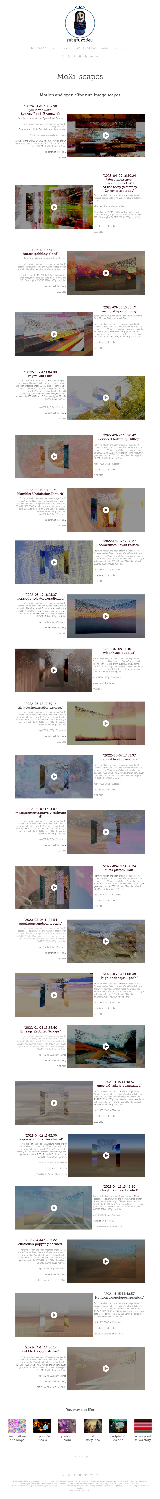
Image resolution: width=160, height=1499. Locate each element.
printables (100, 1486)
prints (65, 48)
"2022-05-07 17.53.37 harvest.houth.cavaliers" (119, 757)
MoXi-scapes (116, 1484)
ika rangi (25, 1484)
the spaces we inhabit (126, 1486)
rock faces (110, 1486)
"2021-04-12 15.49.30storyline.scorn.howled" (119, 1188)
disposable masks (97, 1481)
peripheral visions (52, 1486)
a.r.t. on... (122, 48)
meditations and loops (99, 1484)
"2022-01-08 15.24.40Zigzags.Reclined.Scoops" (40, 1029)
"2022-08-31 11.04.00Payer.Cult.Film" (40, 374)
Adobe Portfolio (85, 1490)
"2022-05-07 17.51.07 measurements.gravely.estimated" (40, 812)
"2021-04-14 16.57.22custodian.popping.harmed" (40, 1242)
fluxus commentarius (138, 1481)
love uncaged (66, 1484)
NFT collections (42, 48)
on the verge (37, 1486)
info (105, 48)
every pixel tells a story (117, 1481)
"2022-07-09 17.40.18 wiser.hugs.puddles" (119, 651)
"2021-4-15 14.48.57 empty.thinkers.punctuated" (119, 1083)
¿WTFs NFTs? (85, 48)
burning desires (66, 1481)
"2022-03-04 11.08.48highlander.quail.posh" (119, 976)
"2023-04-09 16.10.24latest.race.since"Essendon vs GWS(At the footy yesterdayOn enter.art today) (119, 183)
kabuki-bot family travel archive (44, 1484)
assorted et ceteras (33, 1481)
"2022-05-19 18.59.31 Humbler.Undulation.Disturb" (40, 492)
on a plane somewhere (20, 1486)
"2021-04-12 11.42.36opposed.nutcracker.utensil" (41, 1137)
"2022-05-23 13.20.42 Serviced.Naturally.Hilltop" (119, 437)
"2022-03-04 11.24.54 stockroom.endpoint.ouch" (40, 921)
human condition (81, 1484)
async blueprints (51, 1481)
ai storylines (18, 1481)
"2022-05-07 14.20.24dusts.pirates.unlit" (119, 868)
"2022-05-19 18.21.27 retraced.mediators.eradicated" (40, 596)
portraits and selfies (85, 1486)
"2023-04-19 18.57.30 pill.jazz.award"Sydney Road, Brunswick (40, 110)
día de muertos (81, 1481)
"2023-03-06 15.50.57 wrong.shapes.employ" (119, 309)
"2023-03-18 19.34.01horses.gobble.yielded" (40, 252)
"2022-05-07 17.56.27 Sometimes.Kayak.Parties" (119, 543)
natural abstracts (131, 1484)
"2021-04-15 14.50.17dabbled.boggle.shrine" (40, 1349)
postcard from (68, 1486)
